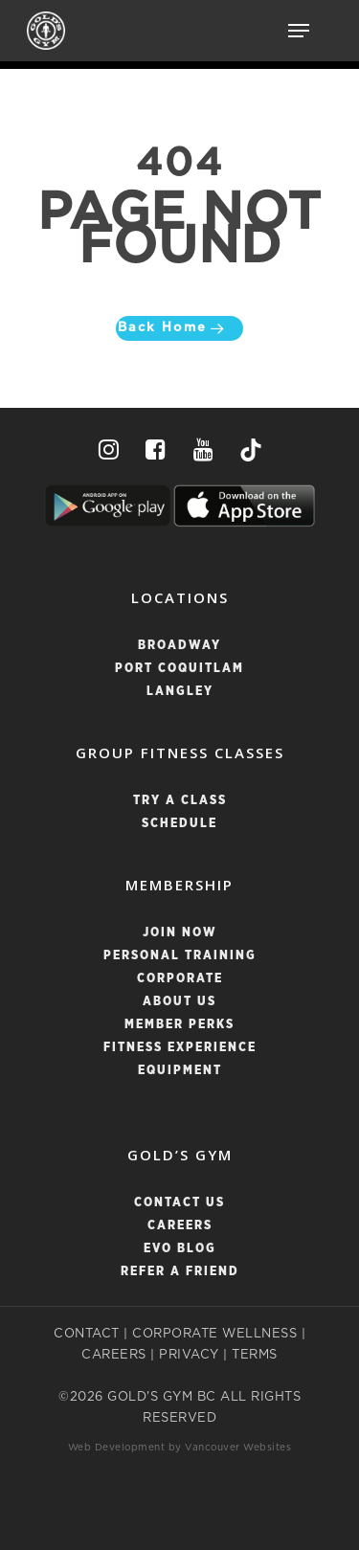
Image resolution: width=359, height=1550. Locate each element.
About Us (179, 1002)
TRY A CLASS (180, 801)
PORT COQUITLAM (179, 669)
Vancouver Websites (238, 1447)
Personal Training (180, 956)
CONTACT (87, 1334)
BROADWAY (179, 646)
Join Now (180, 933)
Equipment (180, 1071)
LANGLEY (179, 691)
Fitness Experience (180, 1048)
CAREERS (113, 1355)
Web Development (117, 1447)
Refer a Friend (180, 1272)
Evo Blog (180, 1249)
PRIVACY (189, 1355)
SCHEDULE (179, 824)
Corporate (180, 979)
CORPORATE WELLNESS (214, 1334)
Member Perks (179, 1025)
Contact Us (179, 1203)
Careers (180, 1226)
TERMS (255, 1355)
